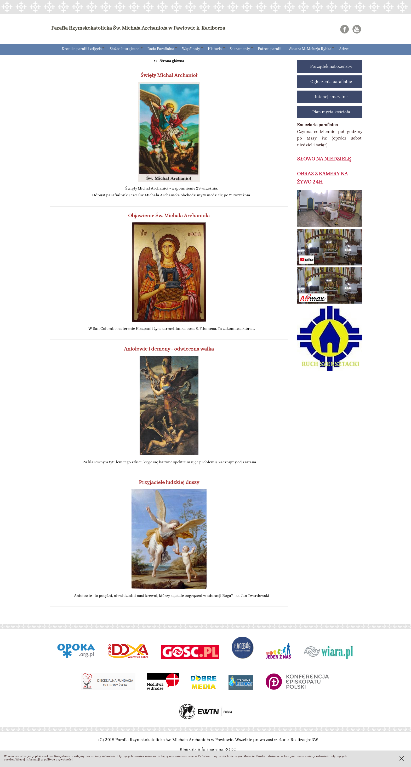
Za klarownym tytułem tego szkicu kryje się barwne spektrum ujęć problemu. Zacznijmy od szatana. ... (171, 462)
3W (315, 739)
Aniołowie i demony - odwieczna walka (169, 349)
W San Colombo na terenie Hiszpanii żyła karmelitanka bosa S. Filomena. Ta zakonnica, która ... (171, 328)
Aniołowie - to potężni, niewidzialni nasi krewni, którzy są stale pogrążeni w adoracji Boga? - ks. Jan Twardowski (171, 595)
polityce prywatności (58, 759)
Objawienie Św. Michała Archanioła (169, 216)
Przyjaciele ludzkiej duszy (169, 482)
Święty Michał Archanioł (168, 75)
